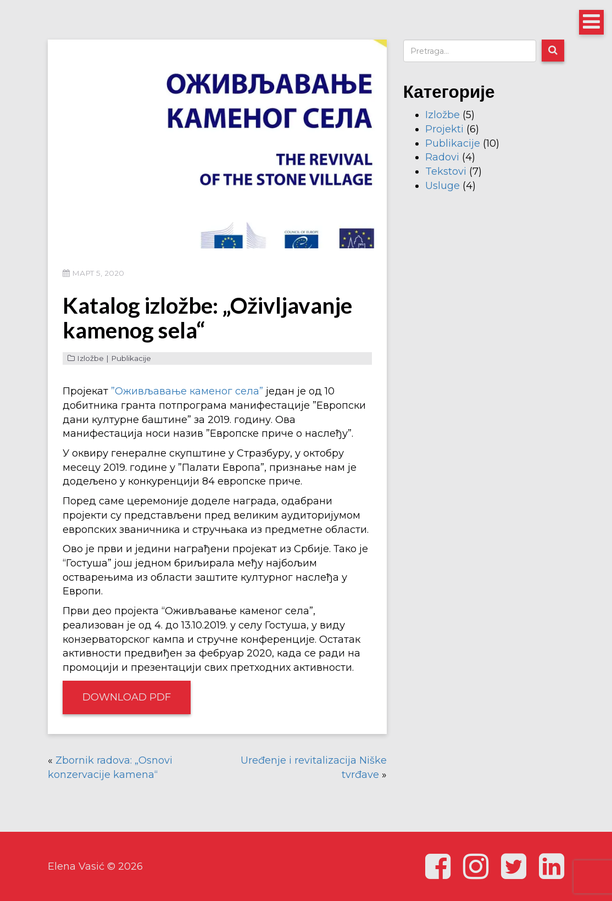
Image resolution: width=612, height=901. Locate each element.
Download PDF (126, 697)
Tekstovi (445, 171)
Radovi (442, 157)
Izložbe (90, 358)
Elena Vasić (76, 866)
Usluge (442, 186)
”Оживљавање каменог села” (187, 391)
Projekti (444, 129)
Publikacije (131, 358)
